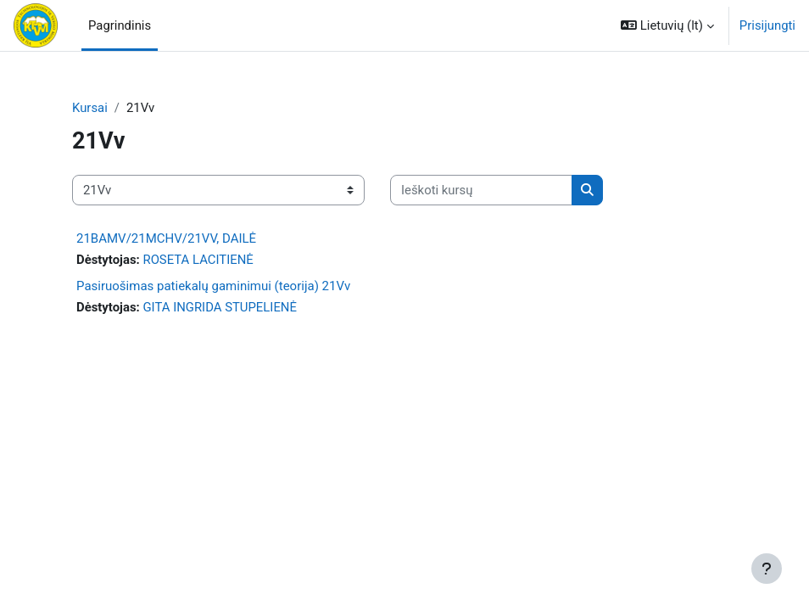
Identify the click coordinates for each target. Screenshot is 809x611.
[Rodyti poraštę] (766, 568)
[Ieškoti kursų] (481, 190)
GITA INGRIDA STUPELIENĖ (219, 307)
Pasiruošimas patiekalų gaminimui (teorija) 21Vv (213, 286)
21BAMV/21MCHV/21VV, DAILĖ (166, 238)
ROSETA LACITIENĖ (197, 259)
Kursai (90, 107)
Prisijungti (767, 25)
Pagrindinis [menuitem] (119, 25)
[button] (667, 25)
